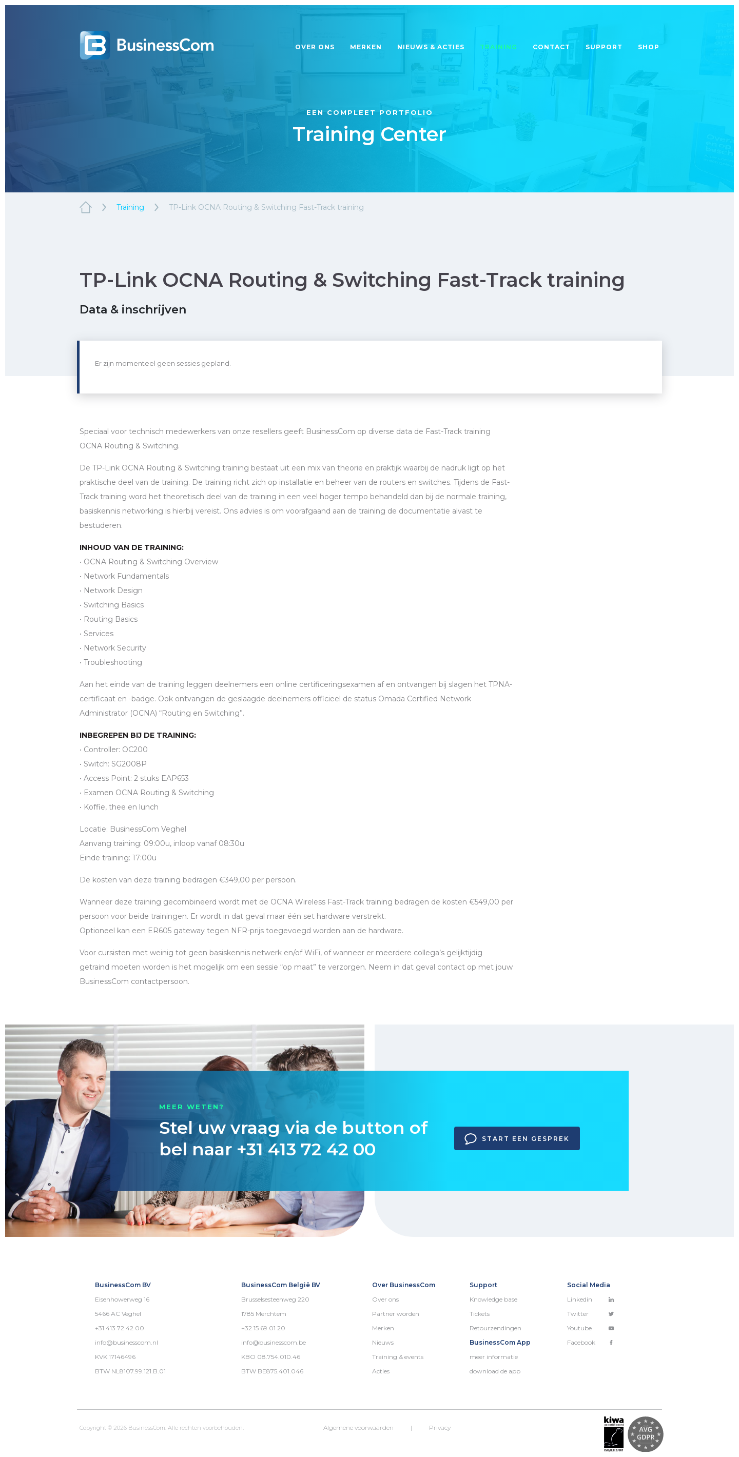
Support (604, 47)
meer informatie (494, 1357)
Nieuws (383, 1342)
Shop (648, 47)
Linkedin (590, 1299)
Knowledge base (493, 1299)
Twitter (590, 1313)
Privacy (440, 1427)
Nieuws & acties (430, 47)
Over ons (315, 47)
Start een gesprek (517, 1139)
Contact (551, 47)
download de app (495, 1371)
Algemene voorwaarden (358, 1427)
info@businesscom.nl (126, 1342)
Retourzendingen (495, 1328)
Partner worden (395, 1313)
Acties (381, 1371)
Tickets (480, 1313)
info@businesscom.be (273, 1342)
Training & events (397, 1357)
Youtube (590, 1328)
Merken (366, 47)
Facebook (590, 1342)
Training (498, 47)
